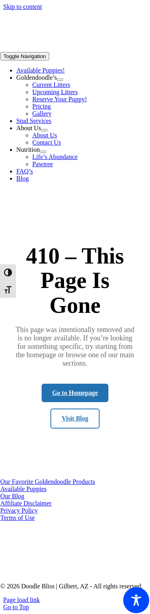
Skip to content (22, 6)
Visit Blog (75, 418)
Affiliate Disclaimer (26, 503)
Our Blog (12, 496)
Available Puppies (23, 488)
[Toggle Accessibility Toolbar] (136, 600)
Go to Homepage (75, 392)
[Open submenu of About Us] (44, 130)
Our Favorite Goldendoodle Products (47, 481)
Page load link (21, 599)
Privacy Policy (19, 510)
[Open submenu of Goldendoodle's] (60, 80)
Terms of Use (17, 517)
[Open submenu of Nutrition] (43, 152)
